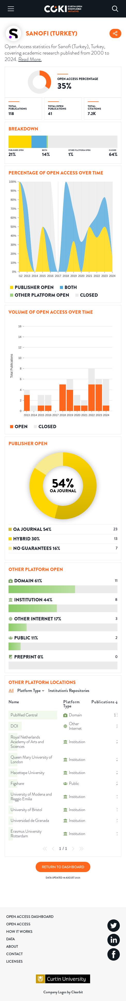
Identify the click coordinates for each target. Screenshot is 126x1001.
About (12, 946)
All (11, 690)
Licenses (14, 961)
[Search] (115, 9)
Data (10, 939)
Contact (14, 953)
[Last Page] (81, 849)
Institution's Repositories (68, 690)
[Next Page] (73, 849)
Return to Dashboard (63, 867)
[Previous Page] (53, 849)
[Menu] (11, 9)
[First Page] (45, 849)
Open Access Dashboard (29, 916)
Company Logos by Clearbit (63, 992)
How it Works (19, 931)
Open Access (18, 924)
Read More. (30, 59)
